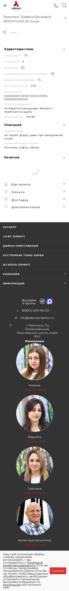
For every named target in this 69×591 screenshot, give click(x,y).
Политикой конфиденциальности (23, 564)
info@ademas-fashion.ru (37, 318)
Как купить (20, 184)
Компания (11, 274)
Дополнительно (25, 207)
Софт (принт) (14, 236)
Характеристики (18, 49)
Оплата (17, 192)
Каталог (10, 227)
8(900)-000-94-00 (35, 310)
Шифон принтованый (20, 245)
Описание (13, 125)
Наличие (12, 157)
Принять (58, 571)
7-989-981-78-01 (34, 493)
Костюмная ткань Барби (23, 255)
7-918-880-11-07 (34, 545)
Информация (13, 283)
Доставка (19, 200)
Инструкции (12, 584)
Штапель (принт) (16, 264)
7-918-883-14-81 (34, 441)
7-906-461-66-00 (34, 390)
